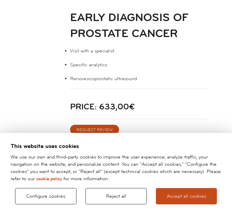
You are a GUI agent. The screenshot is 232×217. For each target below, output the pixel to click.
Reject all (116, 196)
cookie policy (49, 179)
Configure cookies (45, 196)
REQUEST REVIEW (94, 130)
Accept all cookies (186, 196)
